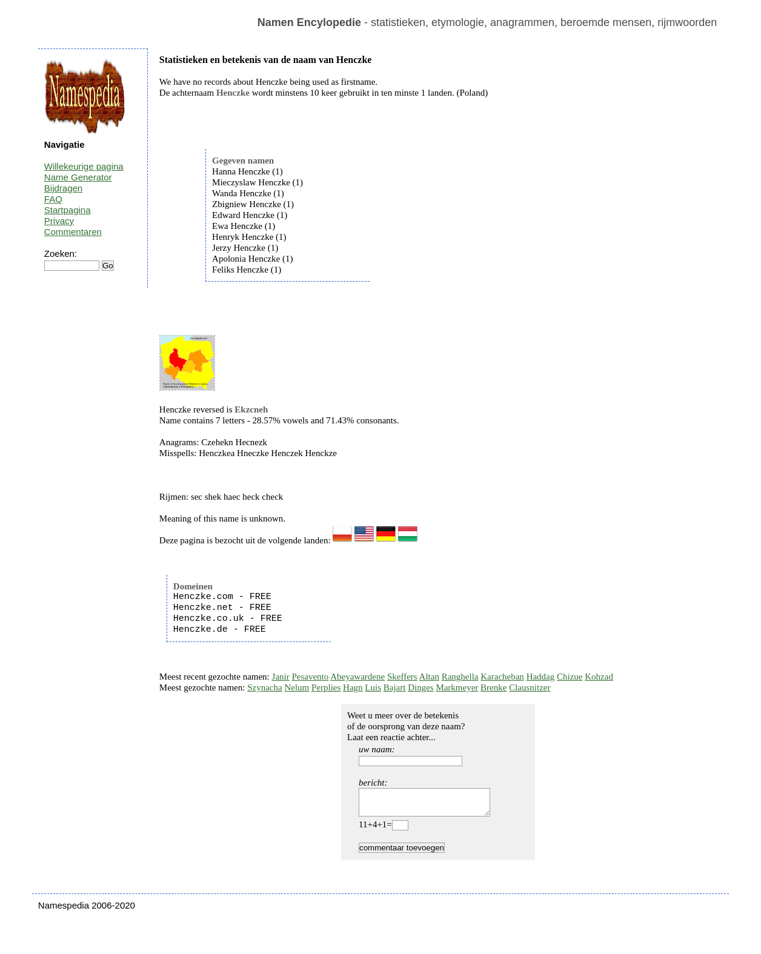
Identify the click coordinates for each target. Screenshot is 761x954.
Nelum (296, 687)
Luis (373, 687)
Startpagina (67, 210)
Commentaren (73, 232)
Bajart (395, 687)
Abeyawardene (357, 676)
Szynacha (264, 687)
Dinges (421, 687)
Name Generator (78, 177)
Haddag (541, 676)
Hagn (353, 687)
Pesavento (309, 676)
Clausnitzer (529, 687)
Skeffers (402, 676)
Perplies (326, 687)
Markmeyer (457, 687)
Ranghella (460, 676)
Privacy (59, 221)
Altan (429, 676)
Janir (281, 676)
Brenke (493, 687)
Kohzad (599, 676)
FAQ (53, 199)
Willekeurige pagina (84, 166)
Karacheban (502, 676)
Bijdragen (63, 188)
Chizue (570, 676)
